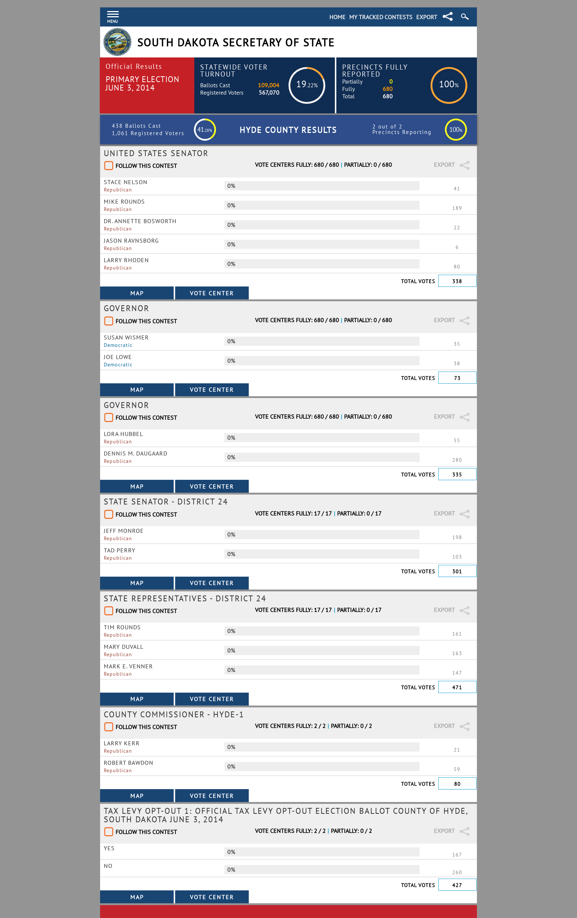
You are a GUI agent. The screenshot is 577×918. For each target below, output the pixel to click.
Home (337, 17)
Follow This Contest (146, 165)
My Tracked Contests (381, 17)
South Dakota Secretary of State (236, 42)
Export (426, 17)
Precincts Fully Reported (375, 70)
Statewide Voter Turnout (234, 70)
